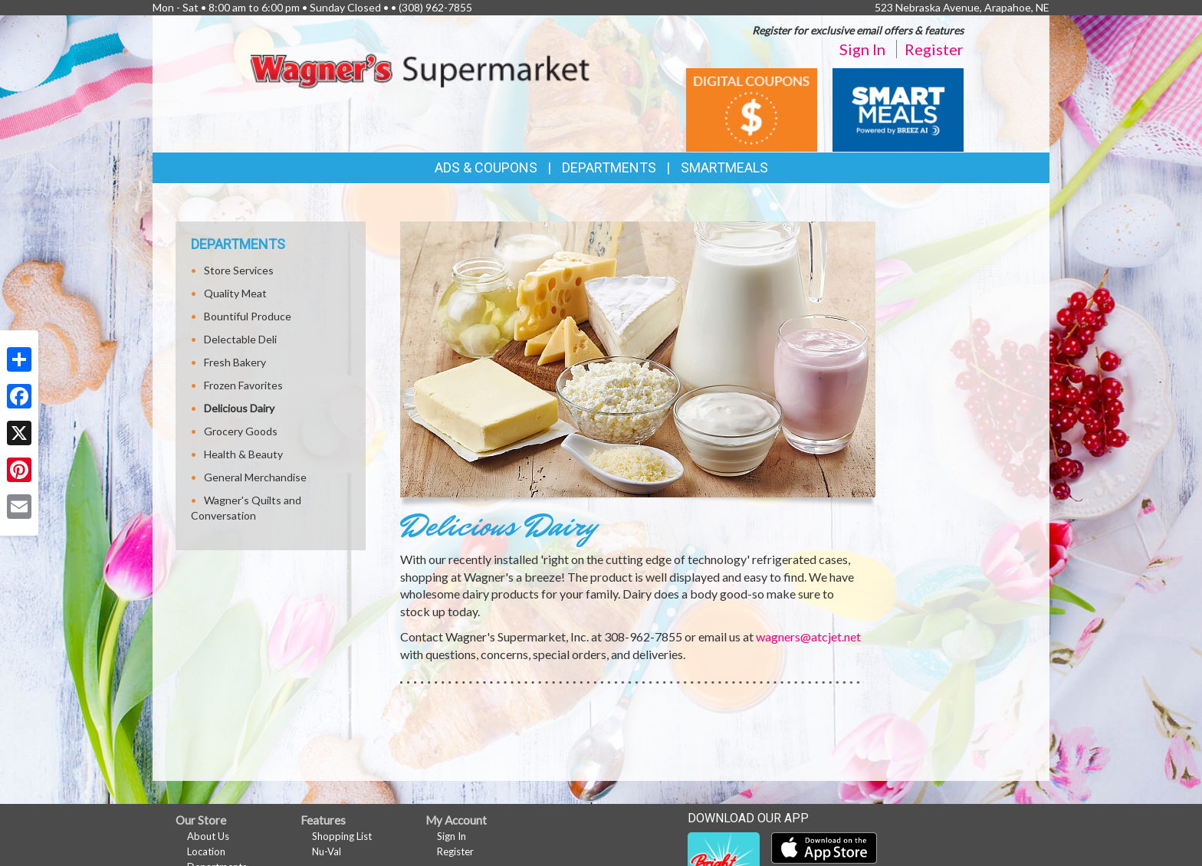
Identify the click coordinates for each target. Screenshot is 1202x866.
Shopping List (342, 836)
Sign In (862, 49)
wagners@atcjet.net (808, 636)
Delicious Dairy (239, 408)
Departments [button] (609, 167)
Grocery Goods (241, 431)
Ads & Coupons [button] (486, 167)
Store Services (239, 270)
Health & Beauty (243, 454)
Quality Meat (235, 293)
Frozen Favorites (243, 385)
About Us (208, 836)
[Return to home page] (420, 68)
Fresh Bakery (235, 362)
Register (934, 49)
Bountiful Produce (247, 316)
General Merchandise (255, 477)
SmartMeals (724, 167)
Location (206, 851)
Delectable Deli (240, 339)
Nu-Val (326, 851)
